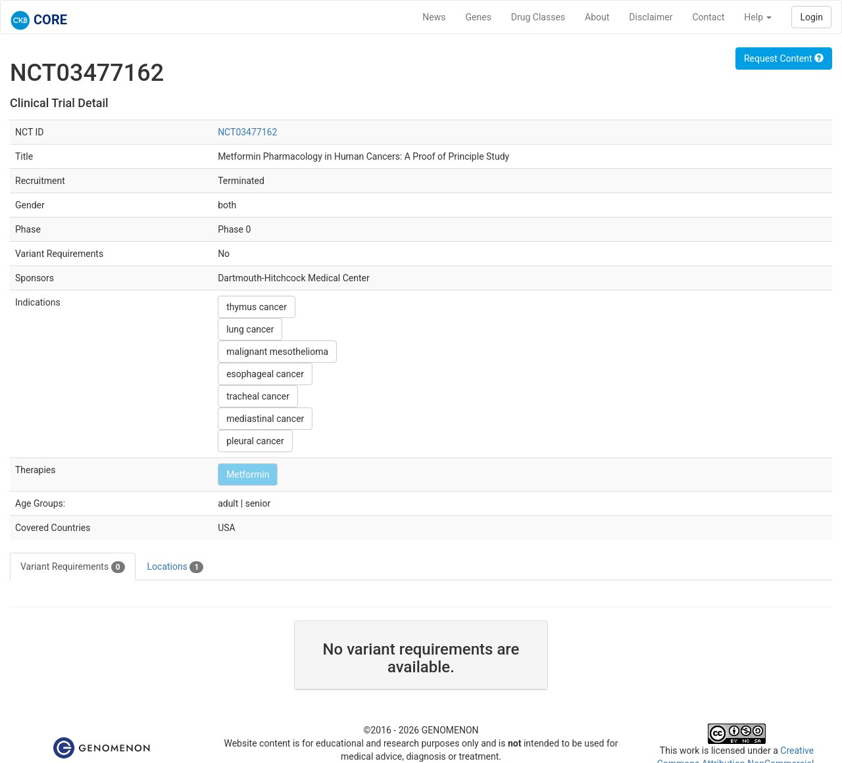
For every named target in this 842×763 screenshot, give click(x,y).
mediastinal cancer (265, 418)
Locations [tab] (175, 567)
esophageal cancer (265, 374)
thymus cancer (256, 307)
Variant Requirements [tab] (72, 567)
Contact (708, 17)
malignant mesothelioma (277, 351)
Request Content (784, 58)
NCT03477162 (247, 132)
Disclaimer (650, 17)
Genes (478, 17)
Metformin (247, 474)
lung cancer (250, 329)
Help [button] (758, 17)
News (433, 17)
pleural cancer (255, 441)
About (597, 17)
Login (811, 17)
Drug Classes (538, 17)
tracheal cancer (257, 396)
